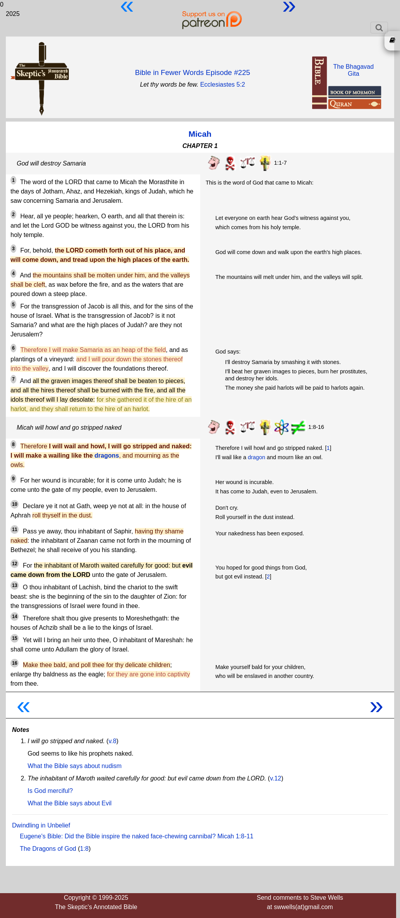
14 (14, 616)
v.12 (275, 778)
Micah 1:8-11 (235, 836)
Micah (200, 133)
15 (14, 638)
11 (14, 529)
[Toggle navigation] (379, 27)
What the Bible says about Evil (70, 803)
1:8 (84, 848)
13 (14, 585)
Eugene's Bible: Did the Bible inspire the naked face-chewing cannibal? (118, 836)
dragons (106, 455)
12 (14, 563)
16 (14, 663)
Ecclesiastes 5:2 (222, 84)
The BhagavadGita (353, 70)
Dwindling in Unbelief (41, 825)
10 (14, 504)
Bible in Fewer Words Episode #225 (192, 72)
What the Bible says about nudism (75, 766)
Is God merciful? (50, 790)
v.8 (112, 741)
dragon (256, 457)
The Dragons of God (48, 848)
